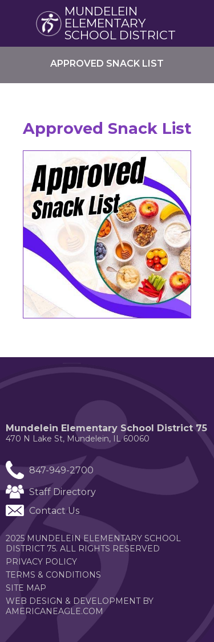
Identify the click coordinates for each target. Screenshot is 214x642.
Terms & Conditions (53, 575)
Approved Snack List (107, 128)
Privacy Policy (41, 562)
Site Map (26, 588)
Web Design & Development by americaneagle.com (80, 606)
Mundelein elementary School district (120, 23)
